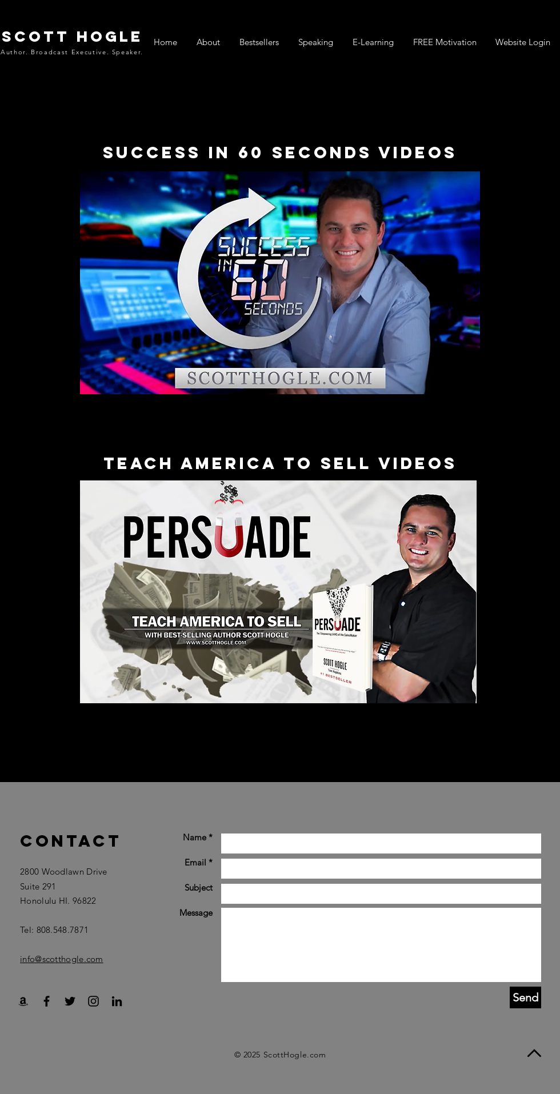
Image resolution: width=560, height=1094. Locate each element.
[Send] (525, 997)
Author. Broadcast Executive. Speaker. (72, 52)
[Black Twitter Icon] (70, 1001)
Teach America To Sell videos (280, 463)
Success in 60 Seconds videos (280, 152)
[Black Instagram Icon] (93, 1001)
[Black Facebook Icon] (46, 1001)
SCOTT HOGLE (72, 36)
